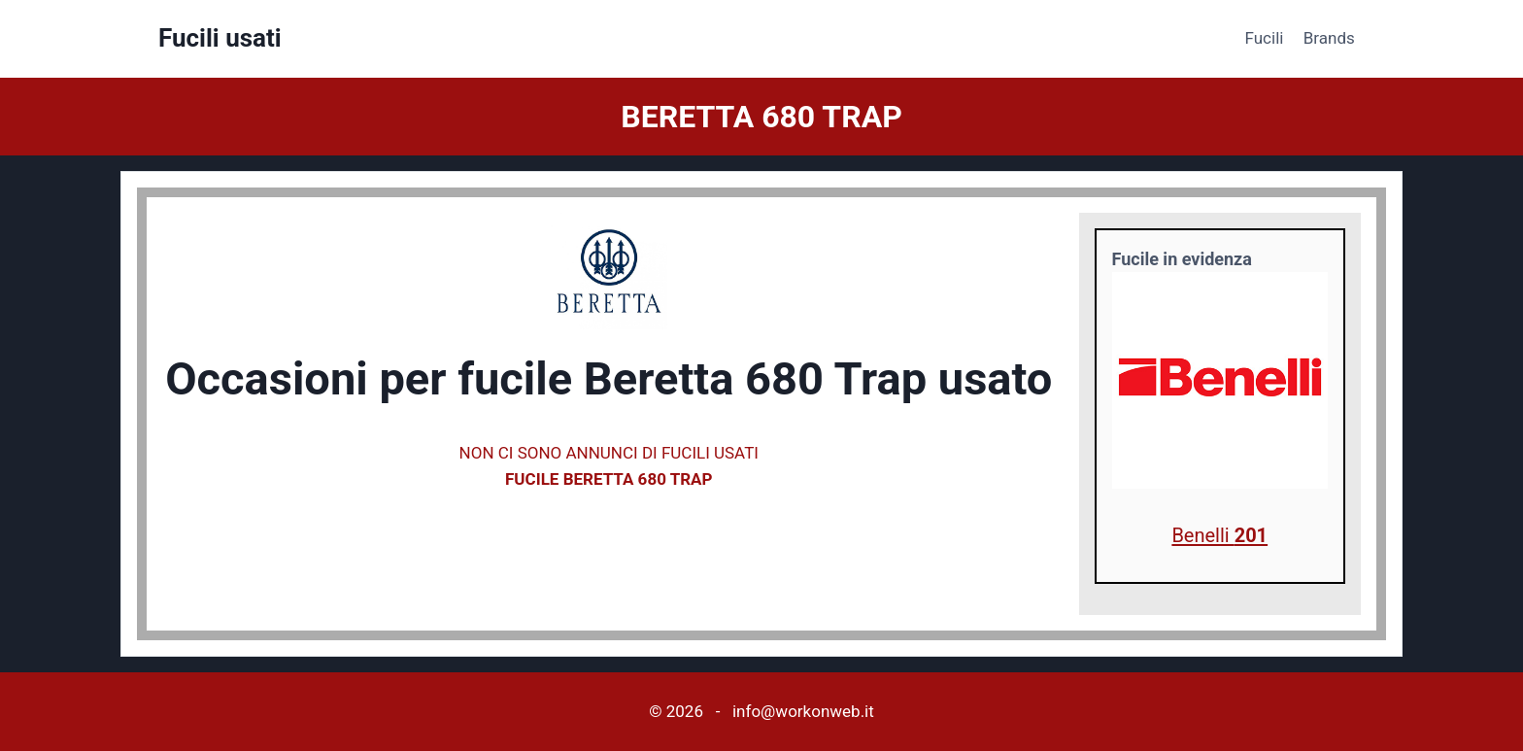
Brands (1329, 38)
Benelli (1219, 535)
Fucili (1264, 38)
